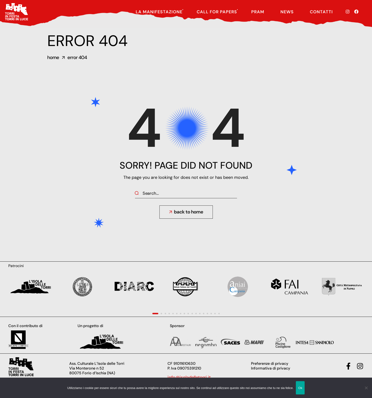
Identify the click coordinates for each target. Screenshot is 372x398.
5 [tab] (173, 313)
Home (53, 57)
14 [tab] (207, 313)
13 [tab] (203, 313)
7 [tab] (180, 313)
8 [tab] (184, 313)
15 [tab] (211, 313)
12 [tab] (199, 313)
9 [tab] (188, 313)
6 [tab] (176, 313)
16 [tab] (215, 313)
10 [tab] (192, 313)
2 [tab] (161, 313)
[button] (186, 212)
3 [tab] (165, 313)
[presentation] (155, 313)
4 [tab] (169, 313)
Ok (300, 388)
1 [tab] (155, 313)
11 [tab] (196, 313)
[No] (366, 387)
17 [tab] (219, 313)
